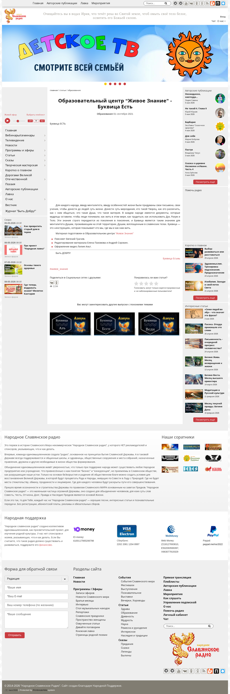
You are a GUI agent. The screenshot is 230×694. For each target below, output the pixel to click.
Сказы (9, 160)
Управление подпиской (189, 602)
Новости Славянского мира (92, 597)
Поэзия (10, 184)
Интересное (133, 631)
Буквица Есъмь (171, 258)
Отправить (14, 635)
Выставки (132, 596)
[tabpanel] (115, 53)
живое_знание (59, 269)
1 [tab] (105, 84)
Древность (132, 616)
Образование (105, 114)
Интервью (82, 604)
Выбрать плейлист (36, 115)
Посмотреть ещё (205, 182)
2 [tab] (110, 84)
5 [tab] (124, 84)
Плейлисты (181, 581)
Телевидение (14, 140)
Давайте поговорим (88, 627)
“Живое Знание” (124, 233)
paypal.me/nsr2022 (213, 544)
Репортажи (82, 612)
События (129, 577)
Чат (214, 21)
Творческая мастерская (21, 165)
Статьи (10, 155)
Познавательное (136, 593)
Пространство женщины (91, 619)
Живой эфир (10, 115)
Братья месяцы (85, 600)
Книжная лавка (85, 631)
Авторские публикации (62, 3)
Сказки (130, 648)
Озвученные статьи (88, 623)
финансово (45, 545)
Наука (129, 624)
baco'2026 (10, 688)
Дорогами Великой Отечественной (18, 177)
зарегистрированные (169, 288)
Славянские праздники (90, 616)
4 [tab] (120, 84)
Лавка (84, 3)
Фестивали (132, 585)
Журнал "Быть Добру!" (20, 211)
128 (30, 121)
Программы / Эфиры (87, 589)
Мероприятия (101, 3)
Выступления (134, 589)
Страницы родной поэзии (91, 635)
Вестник (11, 205)
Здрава (130, 609)
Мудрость (132, 620)
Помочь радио (193, 190)
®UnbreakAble (40, 688)
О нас (9, 199)
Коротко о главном (18, 170)
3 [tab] (115, 84)
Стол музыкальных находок (93, 608)
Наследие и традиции (139, 635)
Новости (11, 145)
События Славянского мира (143, 581)
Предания (132, 644)
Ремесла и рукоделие (139, 628)
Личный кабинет (185, 614)
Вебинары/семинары (20, 135)
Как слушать (182, 598)
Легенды (131, 651)
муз (42, 121)
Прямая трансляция (187, 577)
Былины (131, 655)
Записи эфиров (85, 593)
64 (36, 121)
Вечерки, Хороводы (138, 600)
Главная (38, 3)
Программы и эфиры (19, 150)
